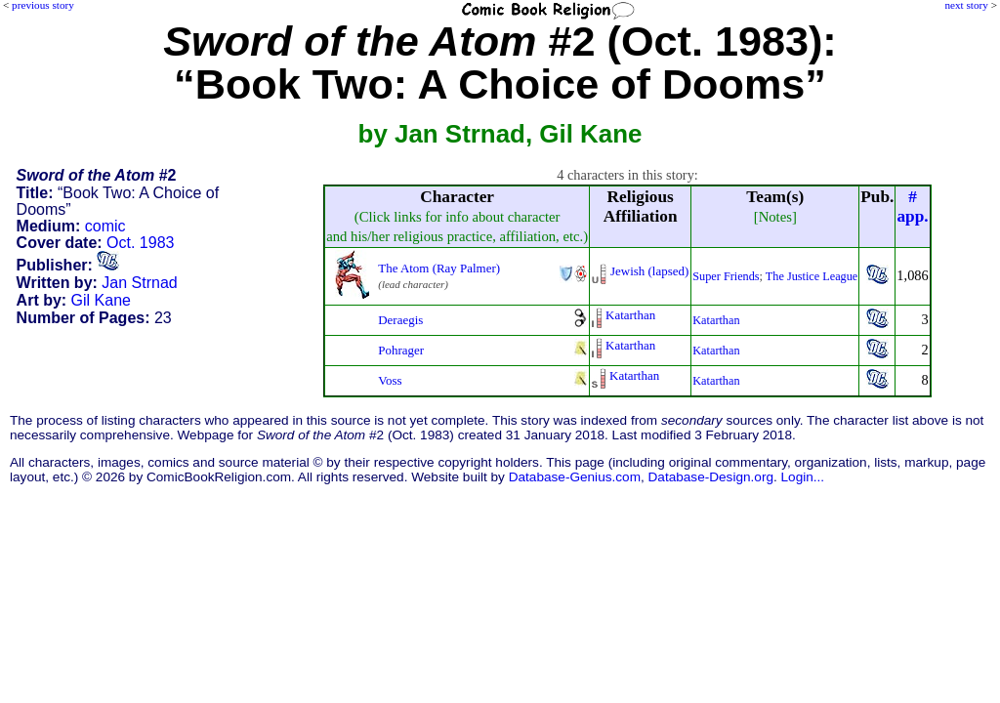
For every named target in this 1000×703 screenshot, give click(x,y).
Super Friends (725, 276)
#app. (912, 206)
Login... (803, 477)
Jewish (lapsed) (649, 271)
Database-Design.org (710, 477)
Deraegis (400, 319)
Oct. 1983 (140, 242)
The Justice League (811, 276)
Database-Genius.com (575, 477)
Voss (389, 380)
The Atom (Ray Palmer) (439, 268)
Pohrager (401, 350)
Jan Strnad (139, 282)
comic (105, 226)
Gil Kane (101, 300)
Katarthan (630, 315)
